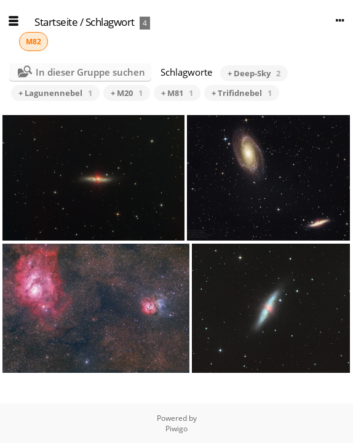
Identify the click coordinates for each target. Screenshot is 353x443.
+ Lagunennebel (55, 92)
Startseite (55, 22)
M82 (33, 41)
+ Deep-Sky (254, 73)
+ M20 (127, 92)
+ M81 (177, 92)
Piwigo (176, 428)
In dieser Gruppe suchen (90, 72)
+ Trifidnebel (242, 92)
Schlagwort (110, 22)
